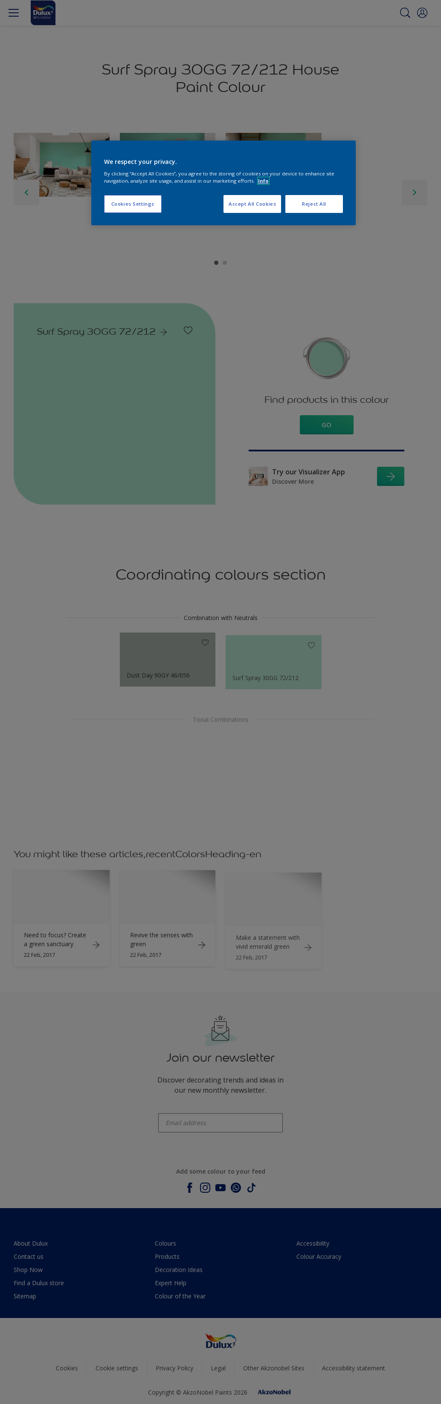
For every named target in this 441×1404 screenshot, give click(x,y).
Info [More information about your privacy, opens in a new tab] (263, 181)
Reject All (314, 204)
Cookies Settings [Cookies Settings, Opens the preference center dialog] (132, 204)
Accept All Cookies (252, 204)
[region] (223, 183)
